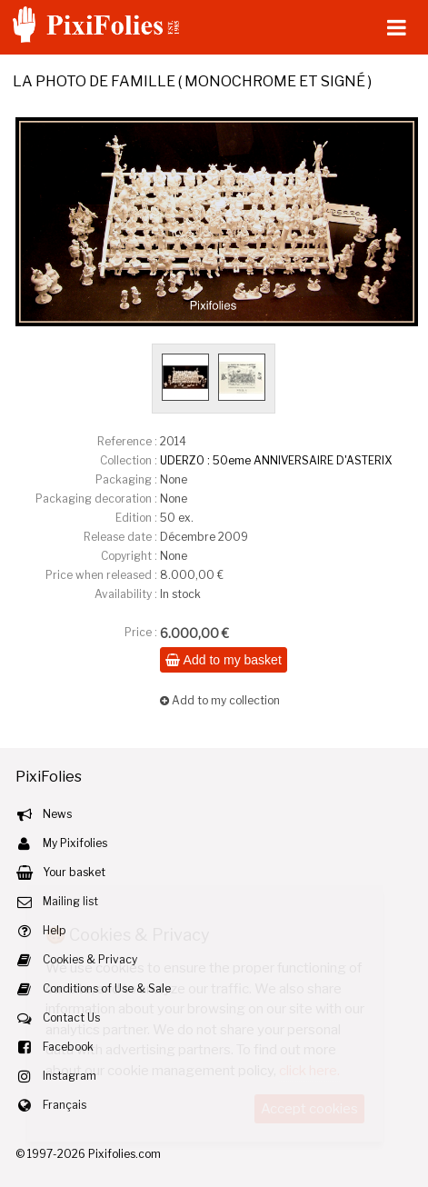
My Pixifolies (75, 843)
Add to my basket (223, 660)
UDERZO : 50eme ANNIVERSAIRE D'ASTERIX (276, 460)
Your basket (74, 872)
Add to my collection (220, 700)
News (57, 814)
